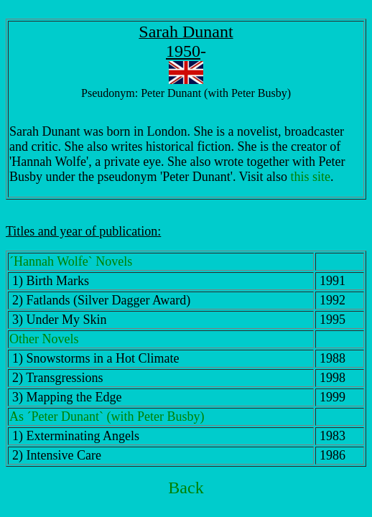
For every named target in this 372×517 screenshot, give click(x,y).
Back (185, 487)
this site (311, 176)
